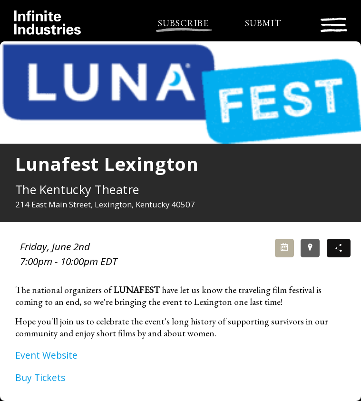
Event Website (46, 355)
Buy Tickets (40, 377)
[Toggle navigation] (334, 24)
